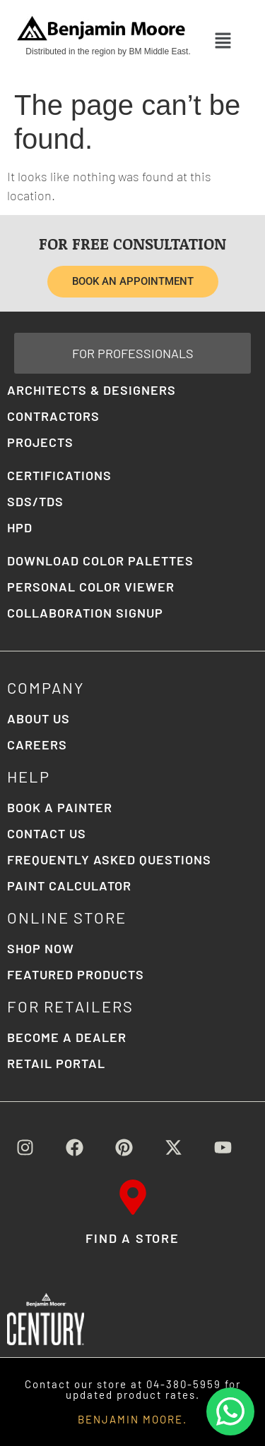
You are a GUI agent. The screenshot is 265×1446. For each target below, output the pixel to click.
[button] (223, 41)
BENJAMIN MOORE (130, 1419)
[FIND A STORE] (133, 1197)
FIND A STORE (132, 1238)
